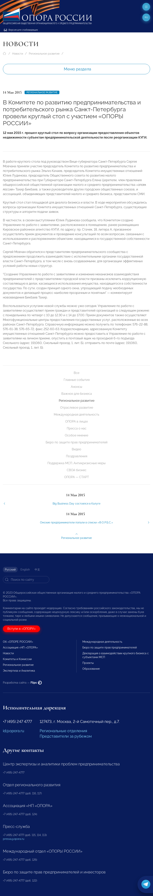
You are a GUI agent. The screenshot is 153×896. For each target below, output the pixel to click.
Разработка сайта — (22, 682)
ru (146, 17)
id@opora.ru (13, 731)
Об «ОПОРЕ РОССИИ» (18, 641)
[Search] (26, 579)
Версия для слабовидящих (21, 30)
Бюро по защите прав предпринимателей (77, 442)
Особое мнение (76, 435)
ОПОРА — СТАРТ (76, 477)
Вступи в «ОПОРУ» (21, 629)
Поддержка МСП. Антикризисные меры (76, 463)
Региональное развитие (44, 53)
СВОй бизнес (76, 470)
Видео (76, 449)
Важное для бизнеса (76, 394)
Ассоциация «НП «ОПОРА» (20, 647)
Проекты (88, 662)
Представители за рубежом (66, 736)
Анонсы (76, 387)
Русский (10, 569)
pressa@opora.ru (13, 838)
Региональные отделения (63, 731)
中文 (37, 569)
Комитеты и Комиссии (17, 659)
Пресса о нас (76, 428)
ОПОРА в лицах (76, 421)
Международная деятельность (76, 414)
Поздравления (76, 456)
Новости (17, 53)
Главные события (77, 380)
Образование (91, 668)
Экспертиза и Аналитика (19, 670)
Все (76, 373)
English (25, 569)
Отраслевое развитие (76, 407)
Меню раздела (77, 69)
